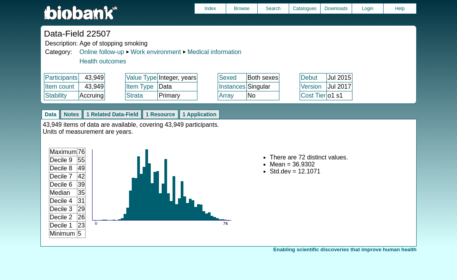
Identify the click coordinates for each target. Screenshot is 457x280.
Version (311, 86)
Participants (61, 77)
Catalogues (305, 8)
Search (273, 8)
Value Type (141, 77)
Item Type (139, 86)
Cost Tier (313, 95)
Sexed (227, 77)
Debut (309, 77)
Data (50, 114)
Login (367, 8)
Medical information (215, 52)
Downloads (335, 8)
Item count (59, 86)
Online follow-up (101, 52)
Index (210, 8)
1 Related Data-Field (112, 114)
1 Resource (160, 114)
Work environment (156, 52)
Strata (134, 95)
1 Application (199, 114)
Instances (232, 86)
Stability (56, 95)
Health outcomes (102, 61)
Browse (241, 8)
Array (226, 95)
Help (400, 8)
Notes (71, 114)
